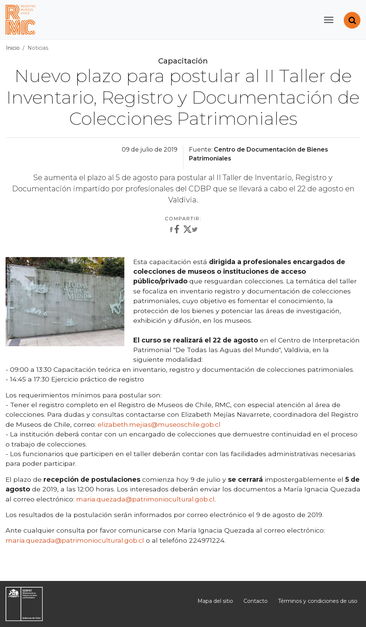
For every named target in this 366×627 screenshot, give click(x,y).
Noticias (37, 48)
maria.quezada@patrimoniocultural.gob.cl (145, 499)
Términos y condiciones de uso (317, 601)
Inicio (13, 48)
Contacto (256, 601)
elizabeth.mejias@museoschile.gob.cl (159, 424)
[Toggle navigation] (329, 20)
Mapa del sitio (215, 601)
